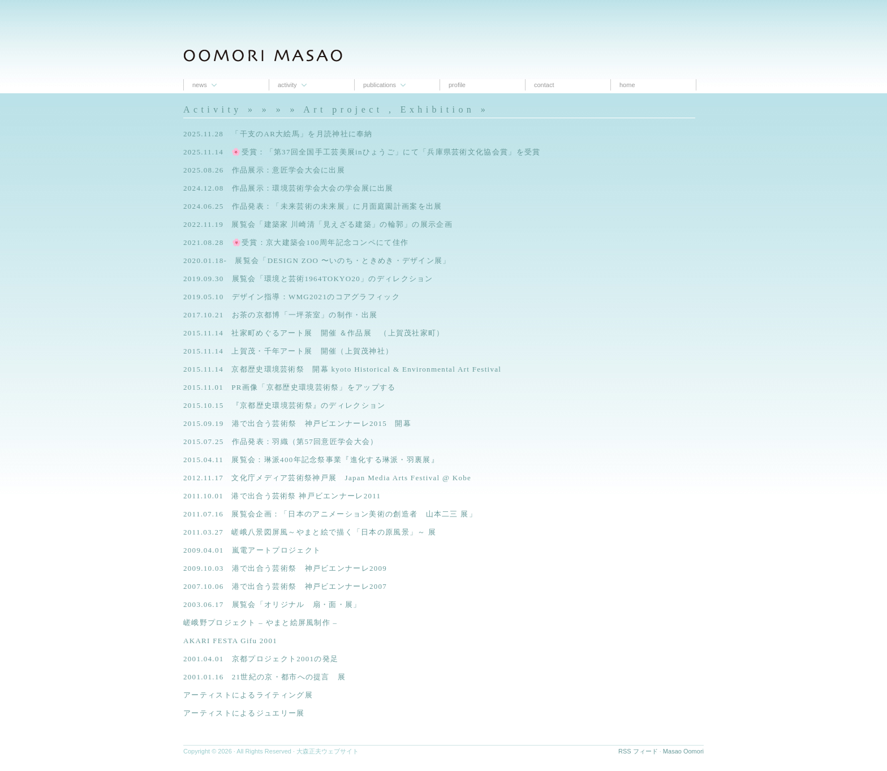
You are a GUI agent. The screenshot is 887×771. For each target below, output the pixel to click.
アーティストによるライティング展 (248, 695)
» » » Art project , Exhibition (368, 109)
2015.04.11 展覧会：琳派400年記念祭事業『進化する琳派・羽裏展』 (311, 459)
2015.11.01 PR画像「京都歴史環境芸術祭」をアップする (289, 387)
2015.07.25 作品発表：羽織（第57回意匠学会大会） (280, 441)
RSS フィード (638, 751)
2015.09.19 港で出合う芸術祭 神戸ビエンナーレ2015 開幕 (297, 423)
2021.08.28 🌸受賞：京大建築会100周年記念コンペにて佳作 (295, 242)
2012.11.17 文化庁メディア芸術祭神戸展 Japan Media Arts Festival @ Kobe (327, 477)
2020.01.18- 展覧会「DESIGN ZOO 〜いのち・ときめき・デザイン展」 (317, 260)
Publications (379, 84)
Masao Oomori (683, 751)
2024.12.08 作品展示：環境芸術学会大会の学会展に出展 (288, 188)
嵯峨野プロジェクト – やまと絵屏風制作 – (260, 622)
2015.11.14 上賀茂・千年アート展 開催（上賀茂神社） (288, 351)
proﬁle (457, 84)
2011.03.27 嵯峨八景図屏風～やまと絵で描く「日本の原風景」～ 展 (309, 532)
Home (627, 84)
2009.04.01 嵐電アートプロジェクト (252, 550)
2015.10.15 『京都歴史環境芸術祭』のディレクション (284, 405)
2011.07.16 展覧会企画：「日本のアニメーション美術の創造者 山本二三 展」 (330, 514)
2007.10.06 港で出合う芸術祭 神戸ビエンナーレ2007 (285, 586)
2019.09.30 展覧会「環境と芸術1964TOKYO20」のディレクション (308, 278)
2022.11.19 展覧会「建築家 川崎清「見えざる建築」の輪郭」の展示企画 (318, 224)
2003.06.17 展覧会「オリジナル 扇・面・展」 (272, 604)
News (199, 84)
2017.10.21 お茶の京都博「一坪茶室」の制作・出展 (280, 315)
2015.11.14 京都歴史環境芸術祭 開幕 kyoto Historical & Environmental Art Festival (342, 369)
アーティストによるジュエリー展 (244, 713)
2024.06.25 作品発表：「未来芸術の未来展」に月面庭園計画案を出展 (312, 206)
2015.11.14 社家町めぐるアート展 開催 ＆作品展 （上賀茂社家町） (314, 333)
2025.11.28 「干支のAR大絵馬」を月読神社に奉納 (278, 134)
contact (544, 84)
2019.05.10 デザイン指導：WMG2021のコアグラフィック (291, 296)
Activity (287, 84)
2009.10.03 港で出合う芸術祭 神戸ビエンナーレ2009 (285, 568)
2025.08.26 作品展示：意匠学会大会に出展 (264, 170)
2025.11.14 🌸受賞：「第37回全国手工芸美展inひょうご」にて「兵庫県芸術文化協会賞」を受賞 (361, 152)
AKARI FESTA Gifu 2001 (230, 640)
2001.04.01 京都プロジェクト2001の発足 (260, 658)
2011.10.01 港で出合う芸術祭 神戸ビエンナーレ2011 (282, 496)
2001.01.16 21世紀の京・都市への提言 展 (264, 677)
